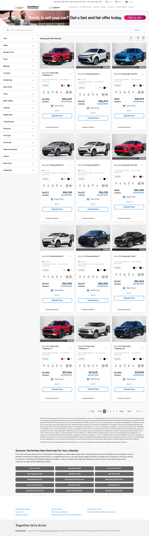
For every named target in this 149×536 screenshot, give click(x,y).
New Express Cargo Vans (114, 490)
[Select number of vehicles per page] (140, 411)
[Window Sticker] (70, 92)
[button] (72, 55)
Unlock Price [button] (57, 116)
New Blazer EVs (114, 485)
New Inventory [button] (73, 7)
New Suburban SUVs (35, 479)
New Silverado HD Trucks (114, 479)
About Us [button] (131, 7)
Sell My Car (111, 7)
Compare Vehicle (52, 127)
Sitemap (48, 531)
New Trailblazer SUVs (34, 474)
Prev (99, 411)
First (91, 411)
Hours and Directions (94, 509)
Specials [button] (103, 7)
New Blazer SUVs (74, 474)
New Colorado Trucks (35, 485)
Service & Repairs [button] (121, 7)
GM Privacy (55, 531)
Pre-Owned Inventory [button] (85, 7)
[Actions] (70, 74)
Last (130, 411)
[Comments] (67, 92)
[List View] (143, 39)
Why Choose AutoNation (59, 512)
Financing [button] (96, 7)
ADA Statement (56, 509)
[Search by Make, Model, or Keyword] (71, 30)
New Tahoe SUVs (114, 474)
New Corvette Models (74, 490)
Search (137, 30)
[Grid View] (138, 39)
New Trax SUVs (35, 468)
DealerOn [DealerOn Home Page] (42, 531)
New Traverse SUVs (114, 468)
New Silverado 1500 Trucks (74, 479)
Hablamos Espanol (22, 515)
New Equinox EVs (74, 485)
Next (122, 411)
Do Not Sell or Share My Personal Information (66, 515)
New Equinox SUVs (74, 468)
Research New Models (23, 509)
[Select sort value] (132, 39)
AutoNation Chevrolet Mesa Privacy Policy (101, 512)
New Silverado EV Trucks (35, 490)
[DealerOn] (21, 531)
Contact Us (19, 512)
